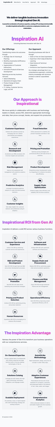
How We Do (25, 2)
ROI (38, 2)
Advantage (44, 2)
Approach (33, 2)
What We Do (17, 2)
